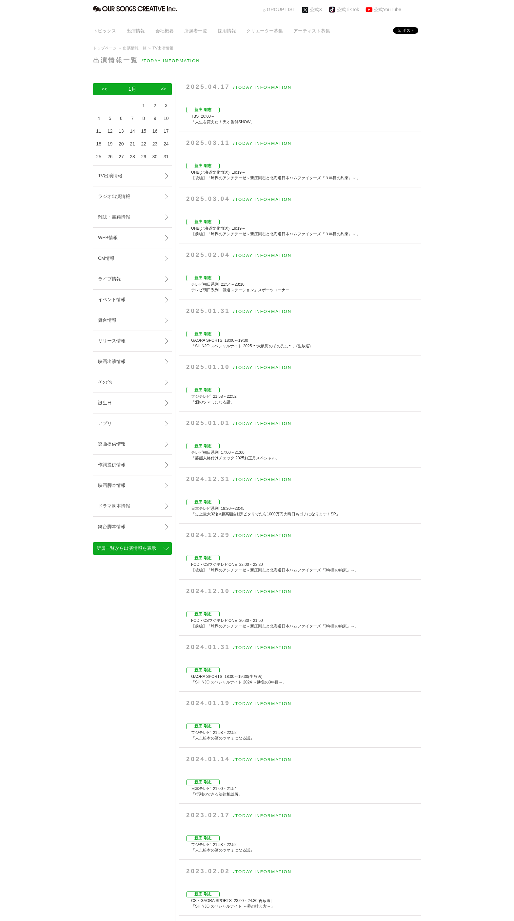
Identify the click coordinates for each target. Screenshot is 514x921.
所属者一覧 (195, 30)
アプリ (105, 423)
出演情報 (136, 30)
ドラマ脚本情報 (114, 505)
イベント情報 (112, 299)
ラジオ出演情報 (114, 196)
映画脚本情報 (112, 485)
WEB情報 (108, 237)
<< (104, 89)
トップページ (105, 48)
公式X (316, 9)
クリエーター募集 (264, 30)
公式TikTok (348, 9)
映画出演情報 (112, 361)
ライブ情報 (109, 278)
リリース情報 (112, 340)
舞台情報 (107, 320)
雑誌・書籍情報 (114, 217)
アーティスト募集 (311, 30)
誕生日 (105, 402)
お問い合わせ (338, 856)
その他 (105, 382)
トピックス (104, 30)
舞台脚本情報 (112, 526)
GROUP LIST (281, 9)
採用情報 (227, 30)
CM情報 (106, 258)
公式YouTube (388, 9)
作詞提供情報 (112, 464)
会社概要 (164, 30)
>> (351, 823)
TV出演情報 (110, 175)
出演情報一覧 (135, 48)
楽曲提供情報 (112, 444)
